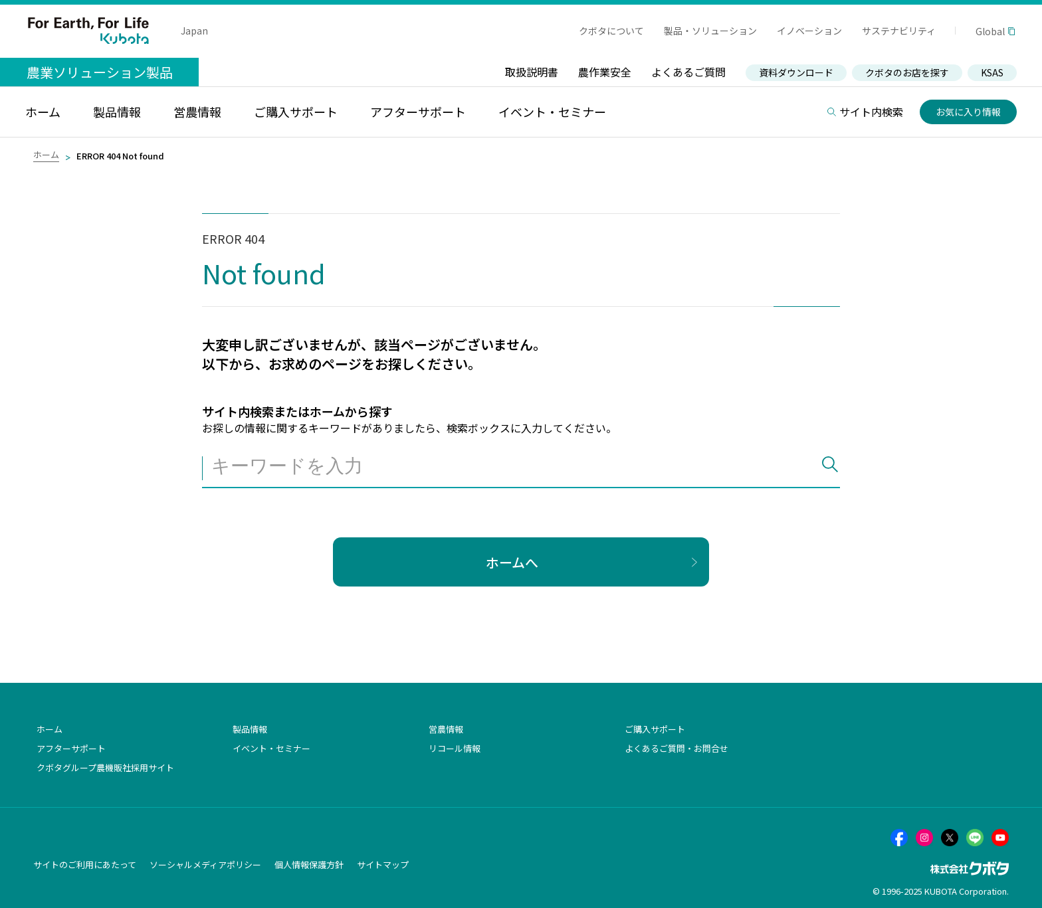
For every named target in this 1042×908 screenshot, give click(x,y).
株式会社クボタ (969, 868)
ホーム (46, 154)
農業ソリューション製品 (100, 72)
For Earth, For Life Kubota (88, 30)
